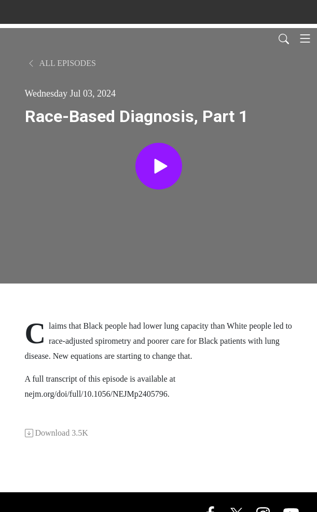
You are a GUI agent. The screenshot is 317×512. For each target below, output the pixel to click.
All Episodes (61, 63)
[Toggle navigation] (305, 38)
